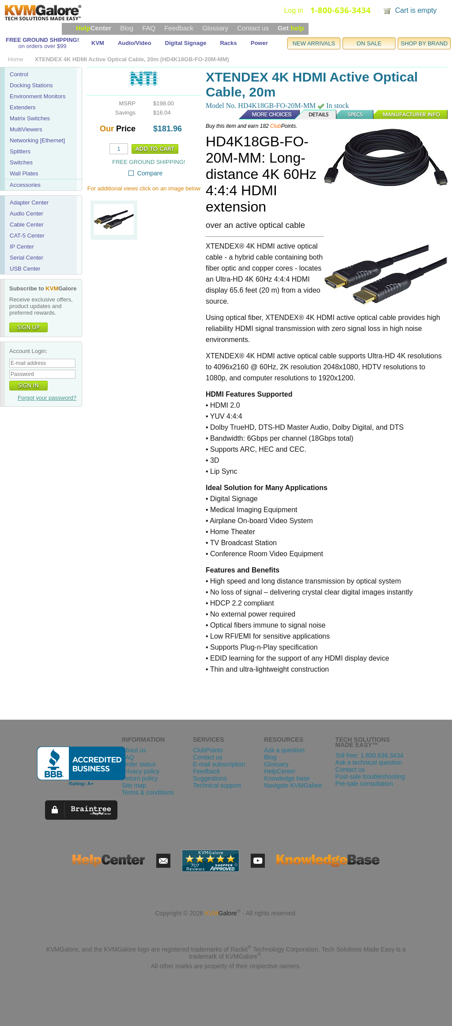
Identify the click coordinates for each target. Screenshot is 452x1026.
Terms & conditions (148, 792)
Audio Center (26, 213)
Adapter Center (29, 202)
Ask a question (284, 750)
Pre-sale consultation (364, 783)
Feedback (178, 28)
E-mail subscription (219, 764)
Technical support (217, 785)
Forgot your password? (47, 397)
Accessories (25, 185)
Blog (126, 28)
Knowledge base (287, 778)
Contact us (253, 28)
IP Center (22, 246)
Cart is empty (416, 10)
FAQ (148, 28)
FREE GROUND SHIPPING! (42, 40)
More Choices (264, 114)
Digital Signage (186, 43)
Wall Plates (24, 173)
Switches (21, 162)
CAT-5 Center (27, 235)
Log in (293, 10)
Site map (134, 785)
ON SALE (369, 43)
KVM (97, 43)
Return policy (140, 778)
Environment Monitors (37, 96)
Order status (139, 764)
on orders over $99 (42, 46)
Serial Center (26, 257)
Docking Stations (31, 85)
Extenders (23, 107)
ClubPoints (208, 750)
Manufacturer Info (411, 114)
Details (316, 114)
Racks (228, 43)
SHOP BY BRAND (424, 43)
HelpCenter (279, 771)
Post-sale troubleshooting (370, 776)
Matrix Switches (30, 118)
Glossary (215, 28)
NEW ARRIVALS (314, 43)
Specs (355, 114)
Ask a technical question (368, 762)
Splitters (20, 151)
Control (19, 74)
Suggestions (210, 778)
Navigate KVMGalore (293, 785)
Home (15, 59)
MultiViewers (26, 129)
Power (259, 43)
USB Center (25, 268)
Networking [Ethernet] (37, 140)
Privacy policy (141, 771)
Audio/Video (134, 43)
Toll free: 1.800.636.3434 (369, 755)
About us (134, 750)
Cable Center (27, 224)
